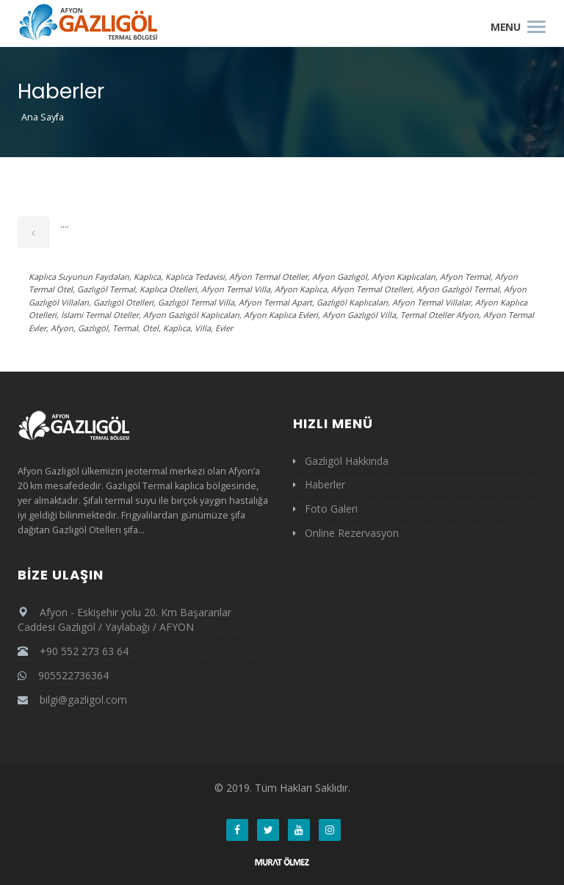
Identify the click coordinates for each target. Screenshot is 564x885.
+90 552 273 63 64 (73, 651)
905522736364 (63, 675)
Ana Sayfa (42, 117)
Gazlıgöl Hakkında (346, 461)
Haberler (325, 484)
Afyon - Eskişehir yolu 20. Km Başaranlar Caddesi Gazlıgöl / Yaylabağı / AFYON (124, 619)
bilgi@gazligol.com (83, 700)
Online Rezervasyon (352, 533)
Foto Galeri (331, 509)
